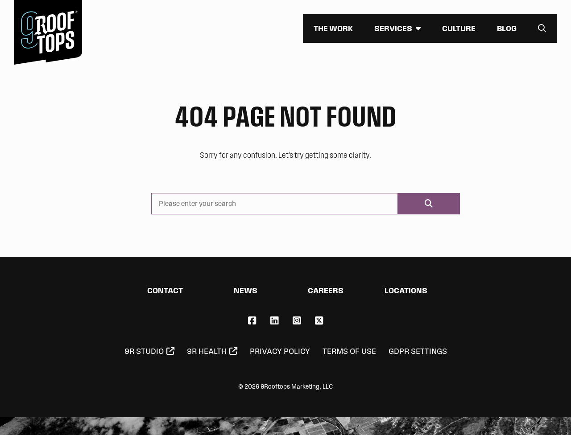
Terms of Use (349, 351)
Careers (325, 290)
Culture (459, 28)
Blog (507, 28)
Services (393, 28)
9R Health (207, 351)
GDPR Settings (418, 351)
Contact (165, 290)
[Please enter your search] (274, 203)
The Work (333, 28)
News (245, 290)
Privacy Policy (280, 351)
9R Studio (144, 351)
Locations (406, 290)
